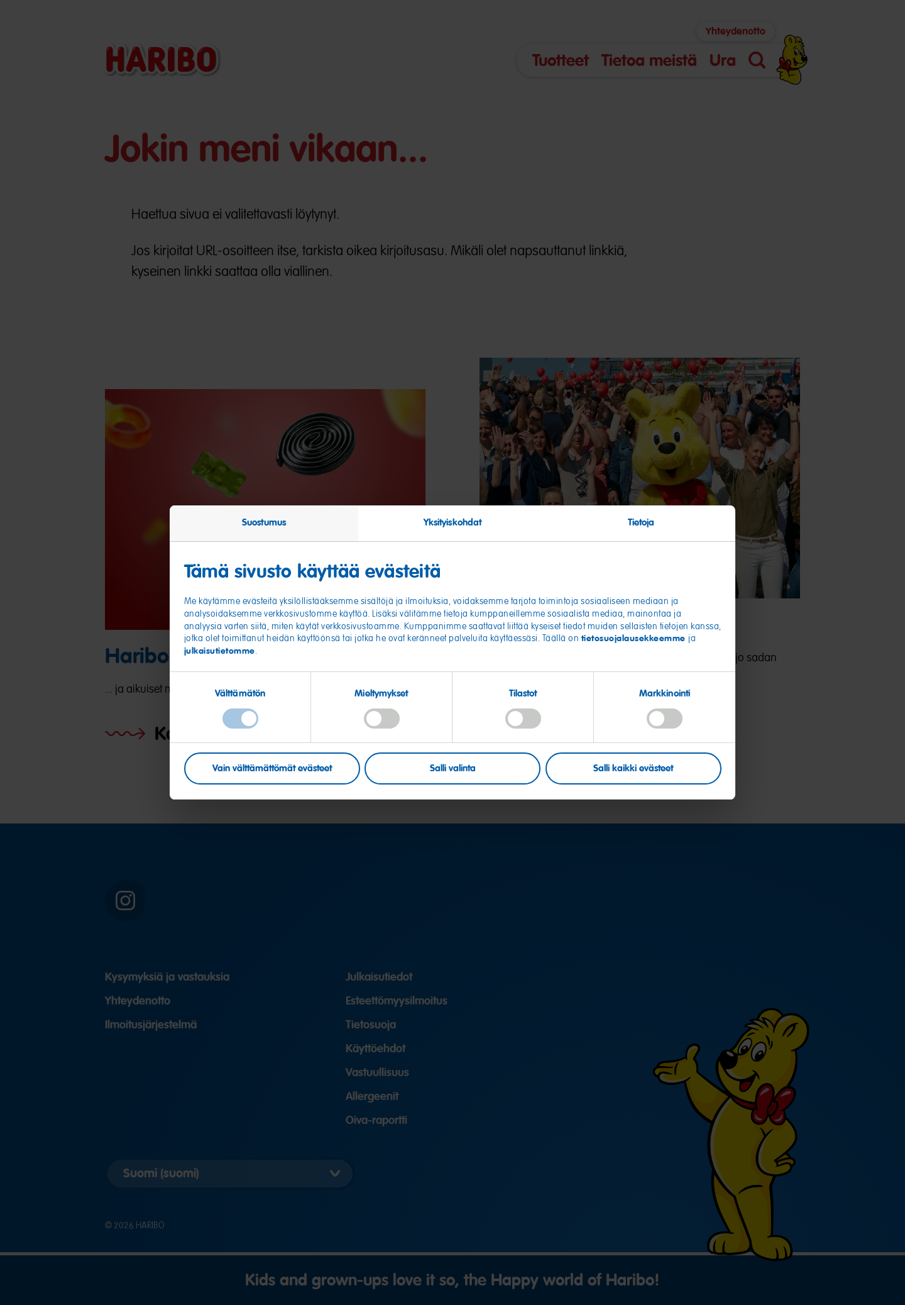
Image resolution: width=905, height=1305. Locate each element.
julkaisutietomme (219, 650)
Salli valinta (453, 768)
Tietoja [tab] (641, 522)
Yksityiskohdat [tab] (452, 522)
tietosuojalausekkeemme (635, 638)
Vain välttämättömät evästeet (272, 768)
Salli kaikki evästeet (633, 768)
